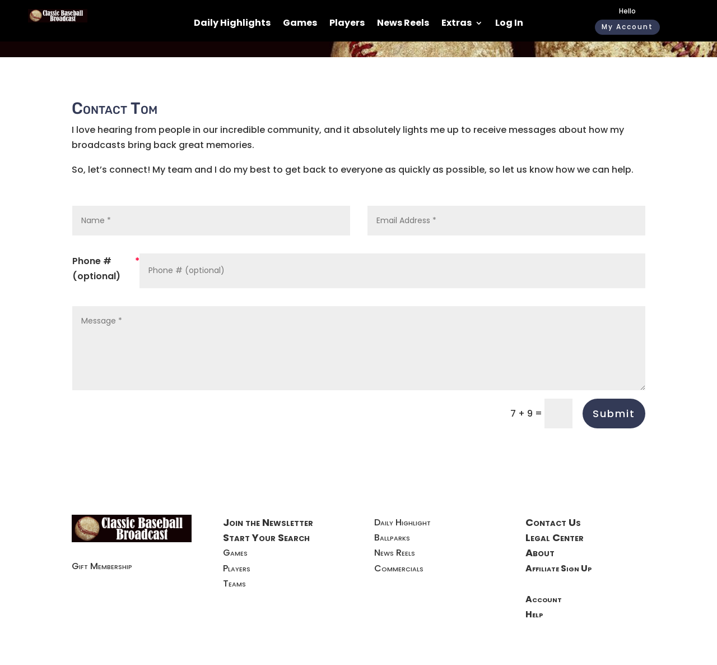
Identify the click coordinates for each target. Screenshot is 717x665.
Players (347, 24)
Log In (509, 24)
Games (300, 24)
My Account (627, 26)
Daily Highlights (232, 24)
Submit (614, 414)
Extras (456, 24)
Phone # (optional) (96, 269)
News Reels (403, 24)
